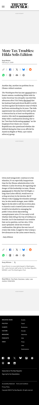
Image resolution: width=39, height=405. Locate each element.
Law (31, 279)
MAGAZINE (5, 334)
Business (21, 279)
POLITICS (5, 323)
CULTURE (5, 331)
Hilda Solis (11, 281)
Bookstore (24, 327)
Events (23, 320)
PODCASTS (5, 338)
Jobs (22, 345)
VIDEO (4, 342)
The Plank (14, 279)
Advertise (24, 334)
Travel (23, 323)
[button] (4, 69)
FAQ (22, 338)
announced (6, 191)
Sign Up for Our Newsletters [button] (11, 374)
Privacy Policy (6, 387)
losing (16, 198)
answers (26, 121)
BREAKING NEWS (7, 320)
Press (23, 342)
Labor (27, 279)
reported (28, 92)
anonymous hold (25, 116)
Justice (4, 281)
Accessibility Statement (8, 384)
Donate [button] (23, 331)
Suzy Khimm (6, 61)
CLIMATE (4, 327)
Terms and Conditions (22, 384)
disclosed (27, 100)
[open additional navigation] (3, 4)
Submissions (25, 349)
